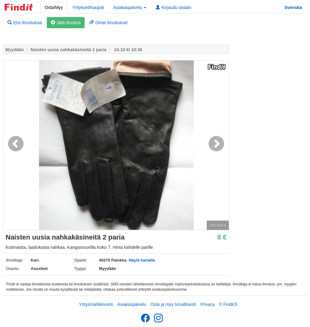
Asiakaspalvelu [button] (129, 7)
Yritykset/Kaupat (88, 7)
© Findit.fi (228, 304)
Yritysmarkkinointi (96, 304)
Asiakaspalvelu (131, 304)
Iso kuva (218, 225)
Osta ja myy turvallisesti (173, 304)
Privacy (207, 304)
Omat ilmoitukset (108, 22)
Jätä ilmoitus (66, 22)
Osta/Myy (54, 7)
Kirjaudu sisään (173, 7)
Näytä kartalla (142, 260)
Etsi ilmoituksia (24, 22)
